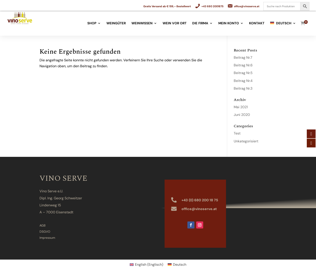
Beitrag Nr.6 (243, 65)
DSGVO (45, 232)
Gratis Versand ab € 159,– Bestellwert (167, 6)
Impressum (47, 238)
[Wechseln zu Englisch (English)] (146, 265)
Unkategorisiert (246, 141)
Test (237, 133)
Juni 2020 (242, 114)
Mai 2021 (241, 107)
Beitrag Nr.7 (243, 57)
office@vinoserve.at (199, 209)
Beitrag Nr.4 (243, 80)
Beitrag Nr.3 (243, 88)
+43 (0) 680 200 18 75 (199, 200)
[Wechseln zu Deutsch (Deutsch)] (177, 265)
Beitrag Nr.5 (243, 73)
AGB (42, 225)
